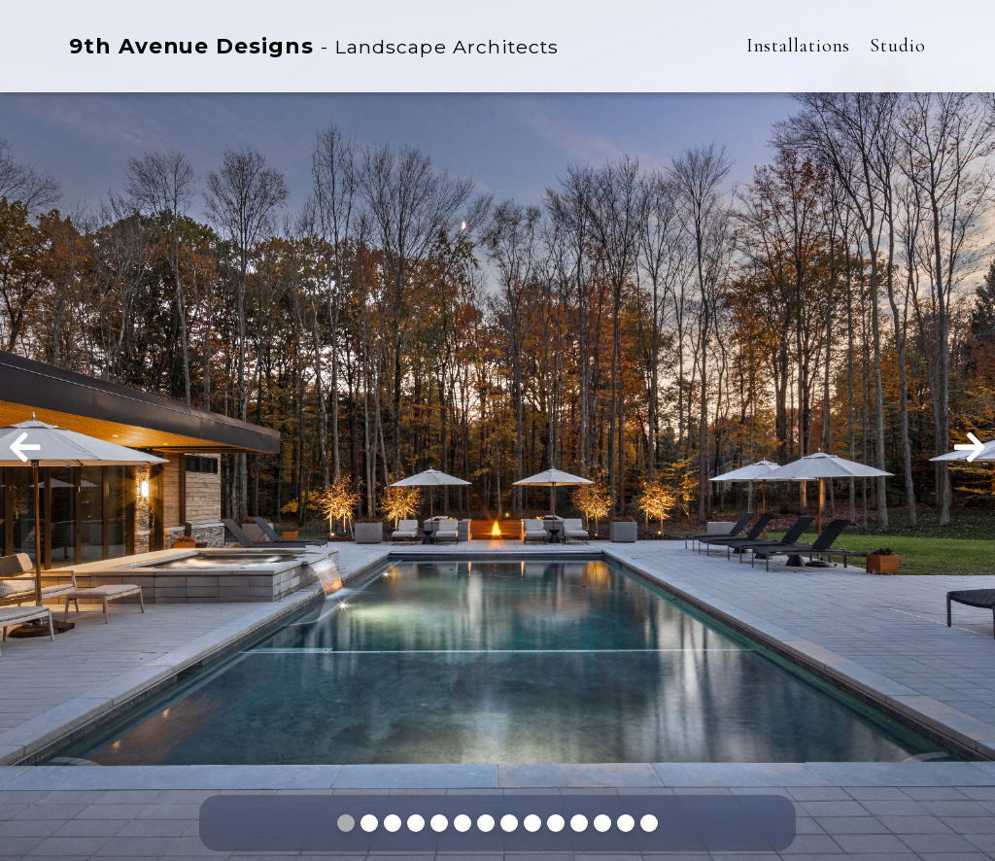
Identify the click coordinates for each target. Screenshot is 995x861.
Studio (897, 45)
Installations (798, 45)
